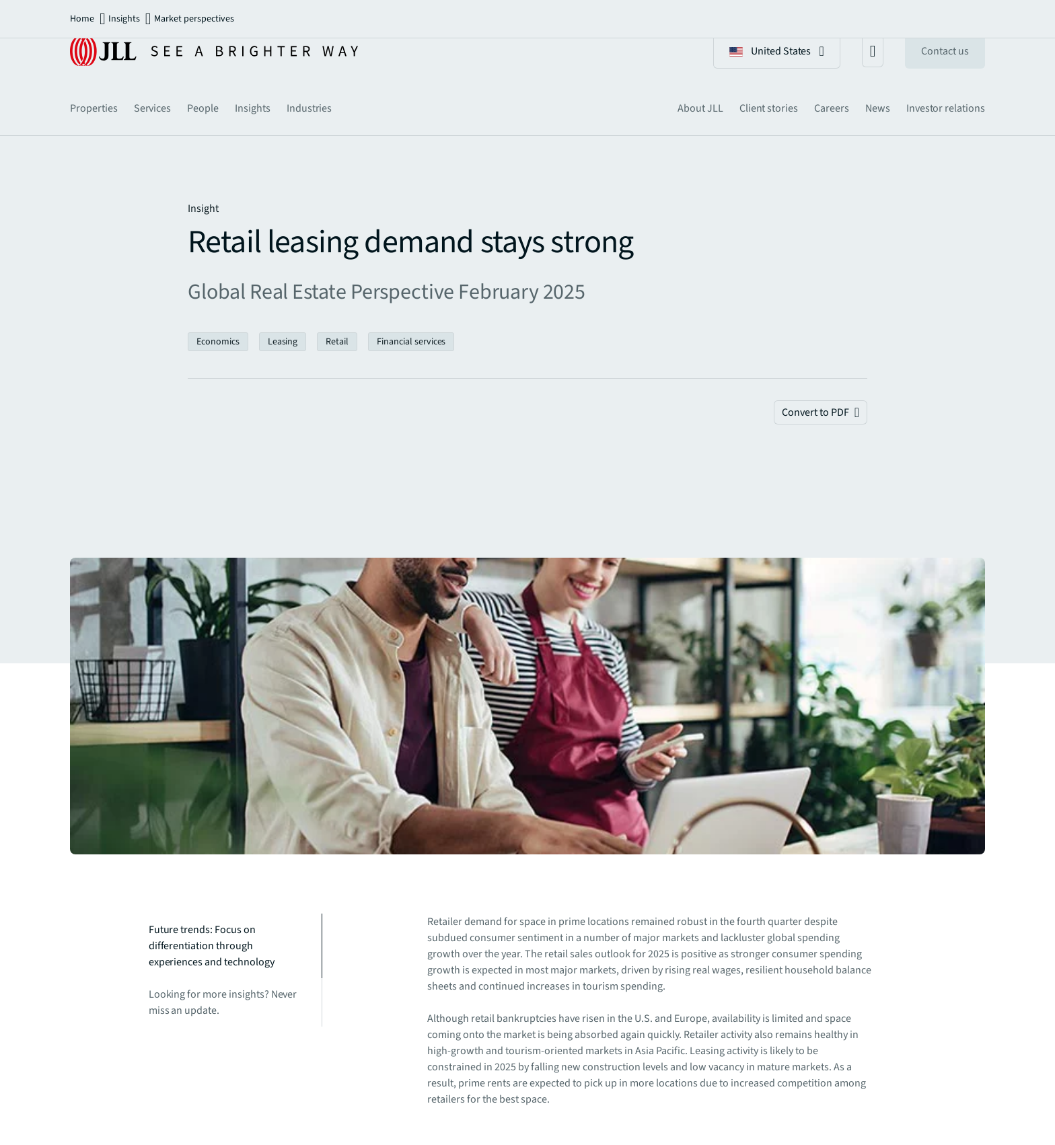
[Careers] (831, 108)
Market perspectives (194, 19)
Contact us (945, 51)
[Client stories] (768, 108)
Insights (124, 19)
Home (82, 19)
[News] (877, 108)
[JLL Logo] (214, 51)
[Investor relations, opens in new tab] (945, 108)
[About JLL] (700, 108)
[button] (776, 51)
